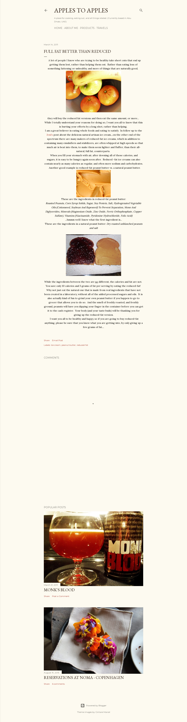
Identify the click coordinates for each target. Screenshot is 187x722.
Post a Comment (60, 596)
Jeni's (50, 134)
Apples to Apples (81, 10)
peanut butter (69, 345)
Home (58, 28)
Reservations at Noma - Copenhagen (84, 677)
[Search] (141, 9)
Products (87, 28)
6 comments (58, 684)
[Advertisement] (93, 473)
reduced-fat (82, 345)
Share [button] (47, 340)
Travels (102, 28)
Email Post (57, 340)
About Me (71, 28)
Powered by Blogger (93, 705)
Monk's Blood (59, 589)
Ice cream (56, 345)
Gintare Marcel (102, 712)
